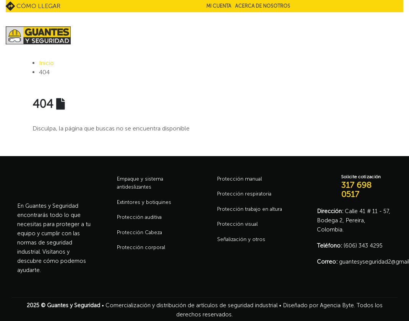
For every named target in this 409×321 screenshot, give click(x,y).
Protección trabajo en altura (253, 211)
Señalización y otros (243, 243)
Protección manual (241, 179)
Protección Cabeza (142, 236)
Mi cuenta (218, 6)
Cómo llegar (33, 6)
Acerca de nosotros (262, 6)
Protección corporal (143, 252)
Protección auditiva (142, 220)
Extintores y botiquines (146, 204)
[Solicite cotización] (354, 186)
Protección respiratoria (247, 195)
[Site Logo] (38, 35)
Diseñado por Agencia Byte (318, 305)
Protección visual (239, 227)
